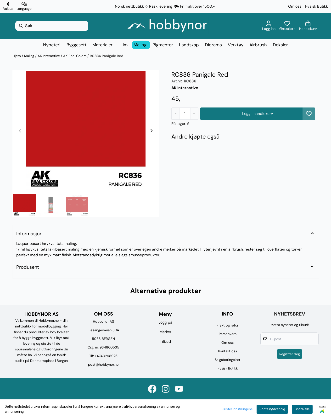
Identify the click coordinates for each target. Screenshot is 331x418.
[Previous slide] (20, 130)
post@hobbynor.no (103, 364)
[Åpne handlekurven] (308, 26)
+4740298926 (106, 356)
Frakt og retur (227, 325)
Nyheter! (52, 45)
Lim (124, 45)
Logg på (165, 322)
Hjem (17, 56)
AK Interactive (49, 56)
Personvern (227, 334)
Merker (165, 331)
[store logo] (167, 25)
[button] (309, 114)
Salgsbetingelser (227, 360)
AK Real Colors (75, 56)
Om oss (294, 6)
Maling (29, 56)
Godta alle (302, 409)
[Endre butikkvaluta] (8, 6)
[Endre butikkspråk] (24, 6)
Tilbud (165, 341)
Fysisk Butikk (316, 6)
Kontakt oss (227, 351)
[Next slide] (151, 130)
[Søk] (51, 26)
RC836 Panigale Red (106, 56)
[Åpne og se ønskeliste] (287, 26)
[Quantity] (185, 113)
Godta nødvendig (272, 409)
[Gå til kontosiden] (268, 26)
